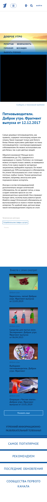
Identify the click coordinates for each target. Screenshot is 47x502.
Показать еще (23, 413)
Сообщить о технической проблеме (30, 105)
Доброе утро (13, 36)
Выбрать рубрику (12, 52)
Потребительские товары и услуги (15, 222)
